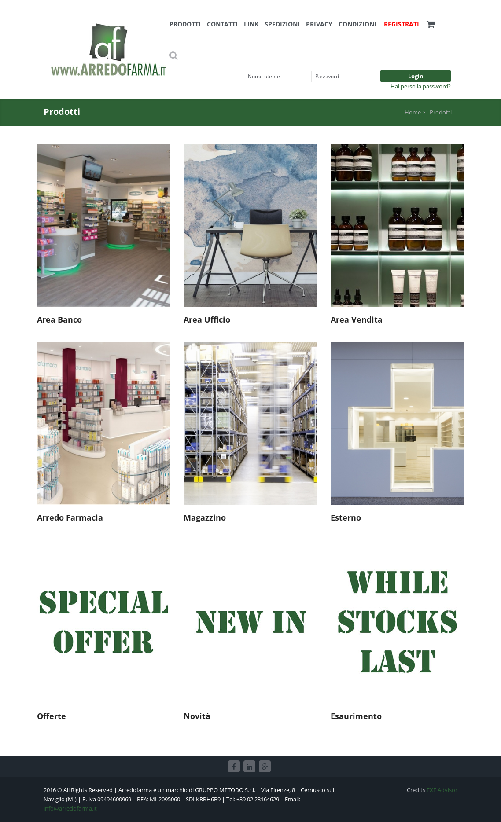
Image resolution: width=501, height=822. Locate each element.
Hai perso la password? (420, 86)
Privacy (319, 24)
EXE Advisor (442, 790)
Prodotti (185, 24)
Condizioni (357, 24)
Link (251, 24)
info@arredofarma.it (70, 808)
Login (416, 76)
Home (413, 112)
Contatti (222, 24)
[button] (431, 24)
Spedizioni (282, 24)
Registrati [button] (401, 24)
